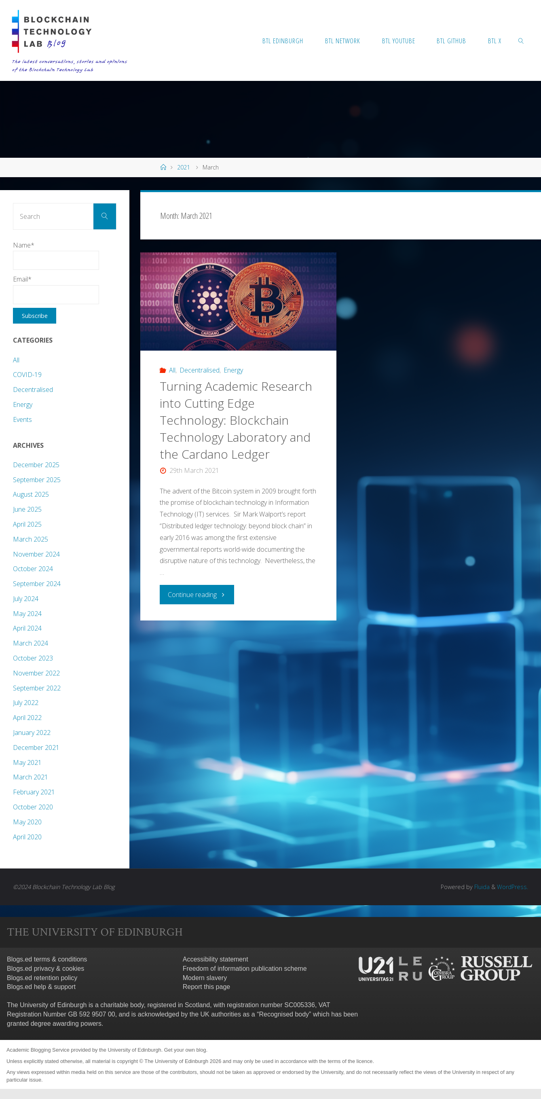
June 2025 (27, 509)
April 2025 (27, 524)
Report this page (206, 986)
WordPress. (512, 887)
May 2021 (27, 762)
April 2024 (27, 628)
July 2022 (25, 702)
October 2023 (33, 658)
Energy (233, 370)
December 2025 (36, 464)
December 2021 (36, 747)
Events (22, 419)
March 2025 (30, 539)
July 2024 (25, 598)
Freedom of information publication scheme (245, 968)
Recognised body (284, 1014)
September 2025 (37, 479)
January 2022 (32, 732)
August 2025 (31, 494)
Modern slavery (205, 977)
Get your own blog (185, 1050)
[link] (521, 40)
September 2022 (37, 688)
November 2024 (36, 554)
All (172, 370)
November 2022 (36, 673)
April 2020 (27, 836)
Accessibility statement (215, 959)
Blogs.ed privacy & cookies (45, 968)
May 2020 (27, 821)
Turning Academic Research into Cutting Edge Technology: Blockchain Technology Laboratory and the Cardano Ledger (236, 420)
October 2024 (33, 568)
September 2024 (37, 583)
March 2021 (30, 777)
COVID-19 (27, 374)
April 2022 (27, 717)
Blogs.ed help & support (41, 986)
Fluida (481, 887)
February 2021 (34, 792)
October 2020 (33, 807)
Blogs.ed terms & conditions (47, 959)
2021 (183, 167)
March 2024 (30, 643)
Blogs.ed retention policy (42, 977)
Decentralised (200, 370)
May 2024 (27, 613)
